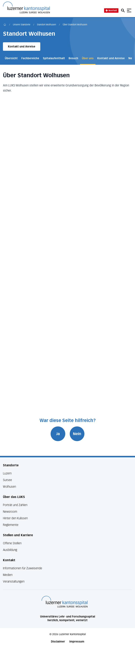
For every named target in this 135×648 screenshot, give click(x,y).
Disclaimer (58, 641)
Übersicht (11, 58)
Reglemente (10, 525)
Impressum (76, 641)
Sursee (7, 480)
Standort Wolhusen (46, 25)
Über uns (88, 58)
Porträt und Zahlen (15, 505)
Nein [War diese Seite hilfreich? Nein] (77, 434)
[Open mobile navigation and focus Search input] (123, 10)
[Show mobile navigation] (129, 10)
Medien (8, 575)
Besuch (73, 58)
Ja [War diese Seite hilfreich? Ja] (58, 434)
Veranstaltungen (13, 581)
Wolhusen (9, 486)
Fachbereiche (30, 58)
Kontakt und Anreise (21, 46)
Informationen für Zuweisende (22, 568)
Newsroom (10, 511)
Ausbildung (10, 550)
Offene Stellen (12, 543)
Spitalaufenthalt (54, 58)
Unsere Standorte (21, 25)
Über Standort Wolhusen (75, 25)
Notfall (111, 10)
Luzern (7, 473)
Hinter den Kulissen (15, 518)
